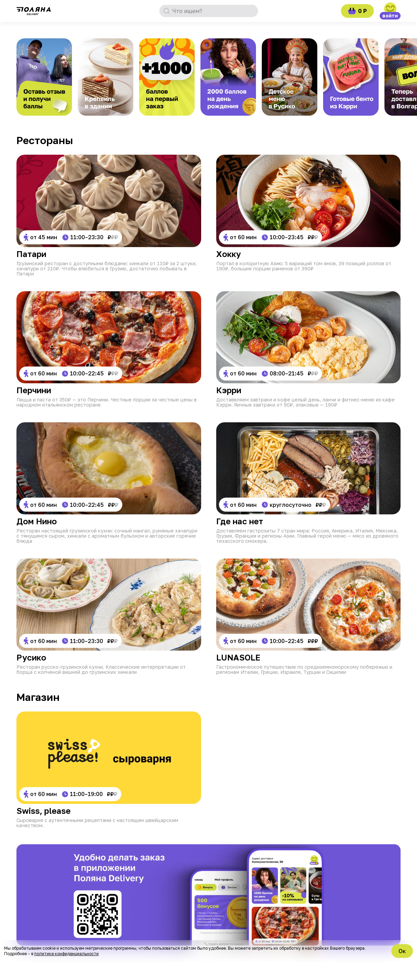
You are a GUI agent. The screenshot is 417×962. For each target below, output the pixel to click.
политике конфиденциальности (66, 953)
